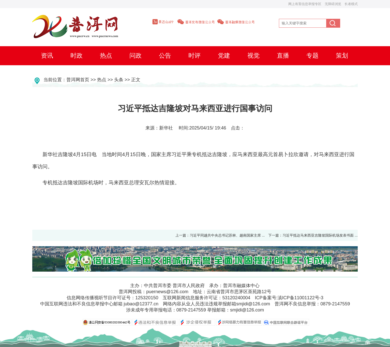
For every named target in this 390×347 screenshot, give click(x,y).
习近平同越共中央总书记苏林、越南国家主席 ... (227, 235)
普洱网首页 (77, 79)
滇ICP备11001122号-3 (300, 297)
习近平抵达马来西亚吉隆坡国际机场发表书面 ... (321, 235)
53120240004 (236, 297)
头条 (118, 79)
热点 (101, 79)
